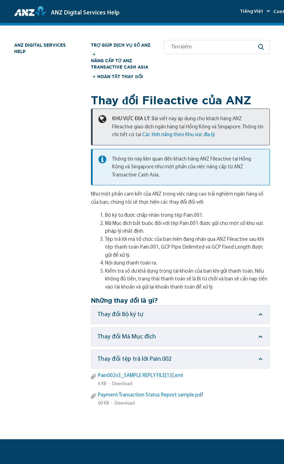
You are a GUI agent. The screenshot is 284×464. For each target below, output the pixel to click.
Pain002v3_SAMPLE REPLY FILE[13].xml (140, 375)
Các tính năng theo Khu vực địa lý (178, 135)
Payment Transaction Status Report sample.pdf (150, 395)
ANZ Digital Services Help (40, 48)
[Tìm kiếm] (217, 47)
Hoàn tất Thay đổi (120, 76)
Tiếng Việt (252, 11)
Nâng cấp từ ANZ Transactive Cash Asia (119, 63)
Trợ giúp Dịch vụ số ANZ (120, 45)
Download (122, 384)
